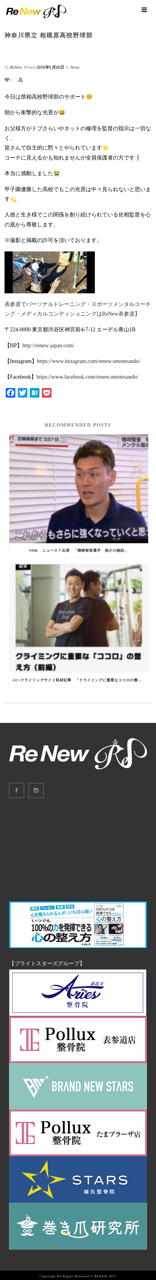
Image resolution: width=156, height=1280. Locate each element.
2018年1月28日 (50, 67)
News (61, 48)
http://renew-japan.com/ (48, 345)
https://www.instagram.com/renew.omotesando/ (88, 361)
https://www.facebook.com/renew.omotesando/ (87, 377)
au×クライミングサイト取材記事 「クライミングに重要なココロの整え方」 (80, 680)
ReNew (16, 67)
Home (47, 48)
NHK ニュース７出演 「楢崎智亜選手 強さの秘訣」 (78, 550)
